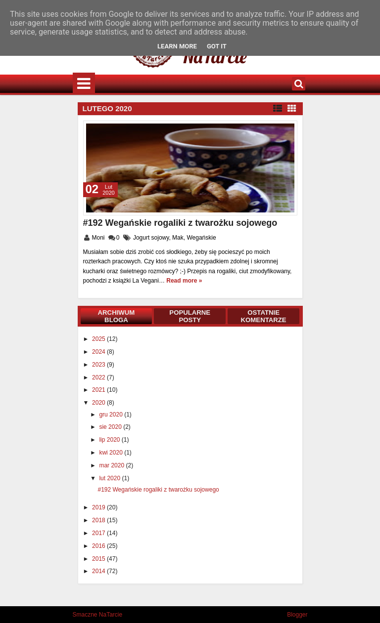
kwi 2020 (111, 452)
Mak (178, 237)
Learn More (177, 46)
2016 (99, 545)
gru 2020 (111, 414)
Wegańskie (201, 237)
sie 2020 (111, 426)
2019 (99, 507)
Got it (217, 46)
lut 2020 (110, 478)
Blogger (297, 614)
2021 (99, 389)
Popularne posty (189, 316)
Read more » (184, 280)
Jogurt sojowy (151, 237)
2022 (99, 377)
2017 (99, 533)
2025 (99, 338)
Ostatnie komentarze (263, 316)
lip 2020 (110, 439)
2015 (99, 558)
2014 (99, 571)
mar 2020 (112, 465)
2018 (99, 520)
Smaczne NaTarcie (98, 614)
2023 (99, 364)
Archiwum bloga (116, 316)
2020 (99, 402)
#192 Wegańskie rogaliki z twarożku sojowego (180, 223)
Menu (84, 84)
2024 (99, 351)
